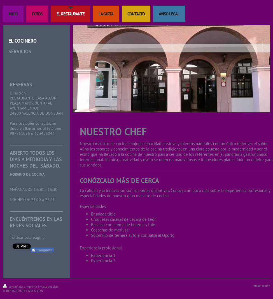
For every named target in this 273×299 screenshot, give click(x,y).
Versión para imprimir (20, 287)
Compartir (42, 250)
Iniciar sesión (261, 286)
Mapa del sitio (49, 287)
